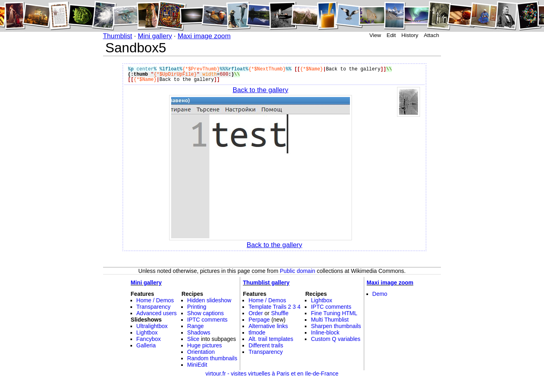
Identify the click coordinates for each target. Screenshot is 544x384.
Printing (196, 306)
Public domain (297, 271)
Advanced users (157, 313)
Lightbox (147, 332)
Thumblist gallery (266, 282)
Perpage (259, 319)
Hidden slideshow (209, 300)
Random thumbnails (212, 358)
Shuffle (279, 313)
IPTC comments (207, 319)
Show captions (205, 313)
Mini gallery (155, 36)
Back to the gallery (260, 90)
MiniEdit (197, 364)
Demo (379, 294)
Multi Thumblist (330, 319)
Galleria (146, 345)
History (409, 35)
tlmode (256, 332)
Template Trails (267, 306)
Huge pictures (204, 345)
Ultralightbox (152, 326)
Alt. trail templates (270, 339)
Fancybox (149, 339)
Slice (193, 339)
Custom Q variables (335, 339)
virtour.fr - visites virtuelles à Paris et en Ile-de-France (271, 373)
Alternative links (268, 326)
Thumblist (117, 36)
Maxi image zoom (204, 36)
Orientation (201, 352)
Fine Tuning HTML (334, 313)
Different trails (265, 345)
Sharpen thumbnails (336, 326)
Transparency (154, 306)
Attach (431, 35)
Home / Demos (155, 300)
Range (195, 326)
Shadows (199, 332)
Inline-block (325, 332)
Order (255, 313)
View (375, 35)
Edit (391, 35)
